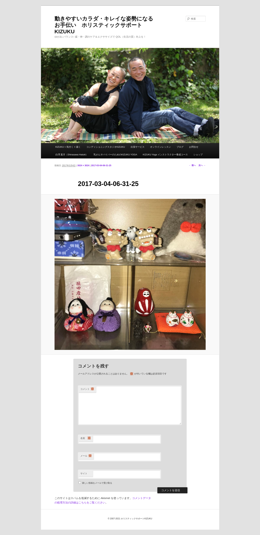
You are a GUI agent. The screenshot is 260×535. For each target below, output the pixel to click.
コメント (87, 389)
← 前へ (192, 165)
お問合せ (193, 147)
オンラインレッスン (160, 147)
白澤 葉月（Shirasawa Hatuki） (71, 154)
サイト (83, 473)
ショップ (198, 154)
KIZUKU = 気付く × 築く (68, 147)
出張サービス (138, 147)
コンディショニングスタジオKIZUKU (105, 147)
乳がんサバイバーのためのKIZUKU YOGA (115, 154)
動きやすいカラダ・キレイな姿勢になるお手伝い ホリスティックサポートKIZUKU (104, 25)
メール (86, 456)
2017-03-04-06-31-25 (101, 165)
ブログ (180, 147)
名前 (85, 438)
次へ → (202, 165)
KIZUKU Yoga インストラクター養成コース (165, 154)
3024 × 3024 (83, 165)
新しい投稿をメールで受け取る (97, 483)
